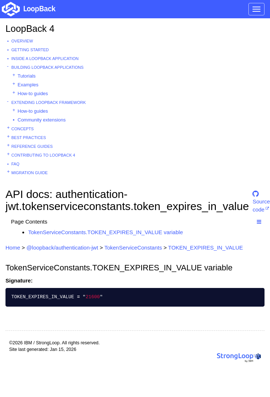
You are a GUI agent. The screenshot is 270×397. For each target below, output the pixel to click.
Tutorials (26, 76)
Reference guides (32, 146)
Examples (28, 84)
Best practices (28, 137)
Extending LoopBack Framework (48, 102)
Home (12, 247)
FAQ (15, 164)
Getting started (30, 50)
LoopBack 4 (30, 28)
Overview (22, 41)
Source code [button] (261, 197)
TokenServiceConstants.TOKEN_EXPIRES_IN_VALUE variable (105, 232)
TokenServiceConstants (133, 247)
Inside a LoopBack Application (45, 58)
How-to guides (33, 93)
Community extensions (42, 120)
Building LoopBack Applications (47, 67)
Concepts (22, 129)
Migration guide (29, 173)
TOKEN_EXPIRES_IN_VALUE (205, 247)
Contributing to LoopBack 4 (43, 155)
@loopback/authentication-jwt (62, 247)
